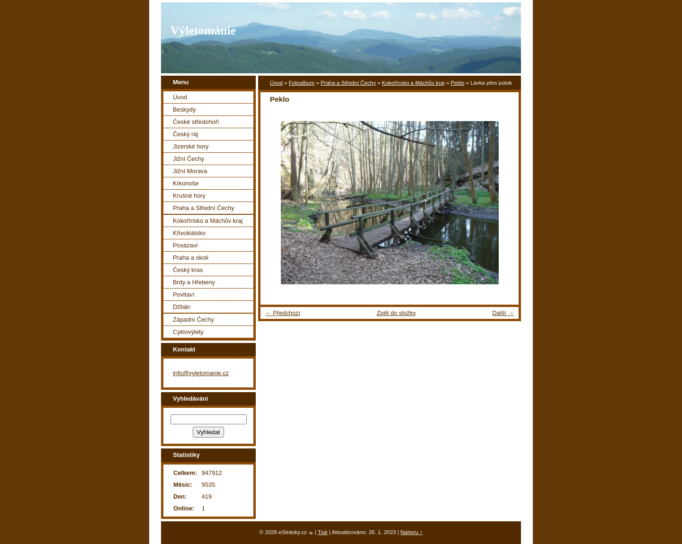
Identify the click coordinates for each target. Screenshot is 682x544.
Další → (503, 312)
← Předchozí (282, 312)
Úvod (276, 83)
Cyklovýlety (188, 331)
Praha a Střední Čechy (348, 83)
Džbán (181, 306)
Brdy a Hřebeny (194, 282)
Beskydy (184, 109)
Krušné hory (189, 195)
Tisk (323, 532)
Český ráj (185, 134)
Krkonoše (185, 183)
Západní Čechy (193, 319)
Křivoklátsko (189, 233)
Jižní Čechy (188, 158)
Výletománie (203, 30)
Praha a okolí (190, 257)
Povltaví (184, 294)
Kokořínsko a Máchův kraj (413, 83)
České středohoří (196, 121)
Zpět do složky (396, 312)
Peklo (458, 83)
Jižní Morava (190, 171)
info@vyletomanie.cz (201, 373)
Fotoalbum (301, 83)
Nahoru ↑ (411, 532)
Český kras (188, 269)
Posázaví (185, 245)
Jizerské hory (190, 146)
